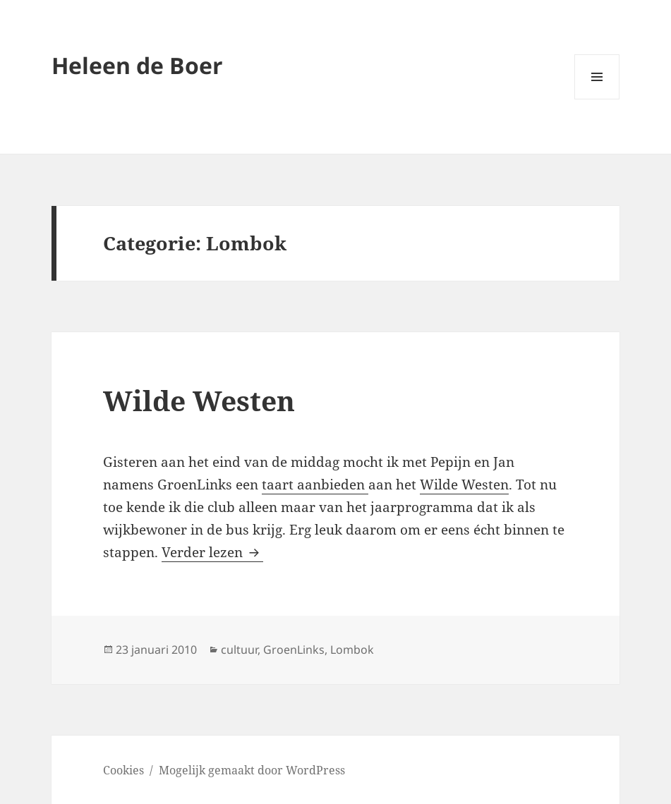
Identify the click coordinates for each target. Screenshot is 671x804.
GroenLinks (294, 649)
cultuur (239, 649)
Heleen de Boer (137, 65)
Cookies (123, 770)
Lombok (352, 649)
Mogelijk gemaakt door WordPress (252, 770)
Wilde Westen (199, 400)
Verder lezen (212, 552)
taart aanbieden (315, 484)
